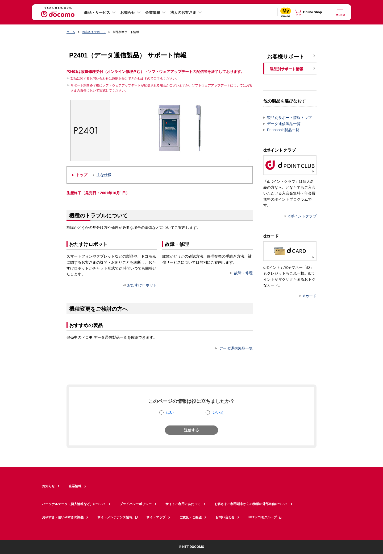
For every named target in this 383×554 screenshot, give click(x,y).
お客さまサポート (94, 32)
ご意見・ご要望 (190, 517)
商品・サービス (97, 12)
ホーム (70, 32)
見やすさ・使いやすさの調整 (63, 517)
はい (170, 412)
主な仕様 (104, 175)
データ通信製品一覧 (236, 348)
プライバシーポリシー (136, 504)
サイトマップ (155, 517)
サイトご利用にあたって (183, 504)
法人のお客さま (183, 12)
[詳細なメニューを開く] (340, 12)
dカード (310, 296)
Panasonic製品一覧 (283, 130)
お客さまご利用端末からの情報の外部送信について (251, 504)
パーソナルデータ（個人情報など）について (74, 504)
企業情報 (152, 12)
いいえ (218, 412)
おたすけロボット (140, 285)
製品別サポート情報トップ (289, 117)
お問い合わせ (225, 517)
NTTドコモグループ (265, 517)
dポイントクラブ (302, 216)
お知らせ (127, 12)
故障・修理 (243, 273)
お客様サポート (285, 57)
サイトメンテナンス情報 (117, 517)
